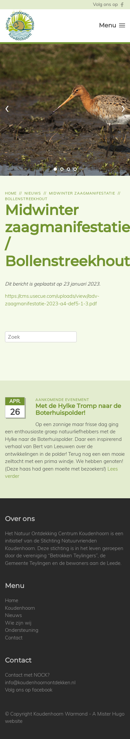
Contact (13, 637)
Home (11, 193)
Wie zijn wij (18, 623)
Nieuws (32, 193)
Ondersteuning (21, 630)
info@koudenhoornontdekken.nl (40, 682)
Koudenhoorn (20, 608)
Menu (112, 25)
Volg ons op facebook (28, 690)
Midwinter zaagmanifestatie (82, 193)
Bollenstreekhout (26, 199)
